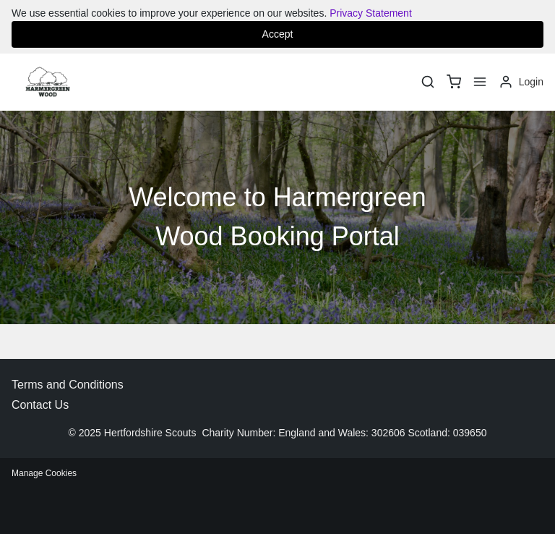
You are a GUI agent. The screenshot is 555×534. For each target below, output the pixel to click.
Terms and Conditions (68, 384)
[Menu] (480, 82)
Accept (277, 34)
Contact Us (40, 405)
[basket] (454, 82)
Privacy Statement (371, 13)
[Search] (428, 82)
